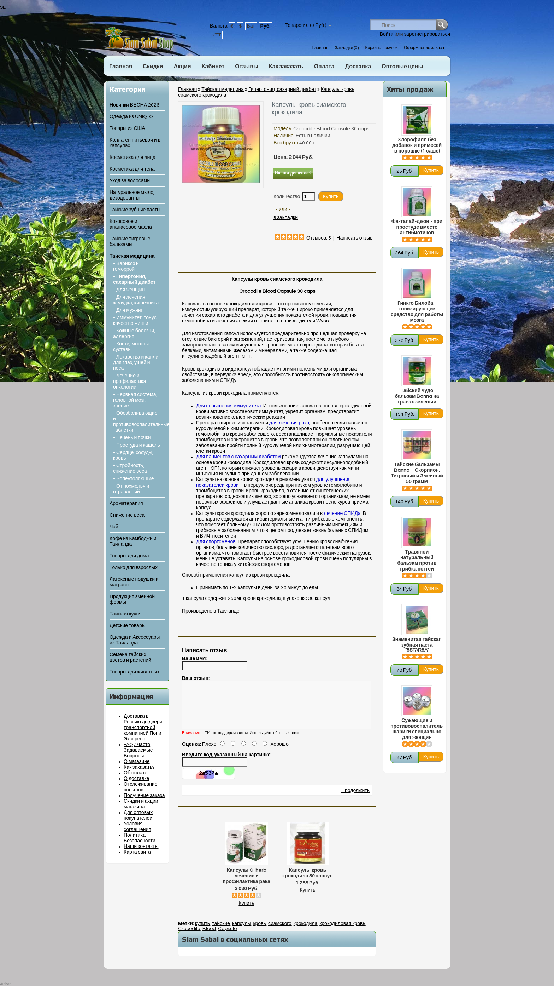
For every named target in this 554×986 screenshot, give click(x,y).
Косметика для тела (132, 169)
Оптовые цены (402, 66)
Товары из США (127, 128)
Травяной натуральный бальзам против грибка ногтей (416, 561)
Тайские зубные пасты (135, 209)
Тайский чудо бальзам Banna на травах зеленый (417, 396)
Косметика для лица (132, 157)
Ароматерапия (126, 503)
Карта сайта (137, 852)
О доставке (136, 778)
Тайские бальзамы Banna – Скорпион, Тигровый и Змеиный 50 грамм (417, 473)
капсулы (241, 932)
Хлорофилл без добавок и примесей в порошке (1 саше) (417, 145)
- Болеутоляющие (133, 478)
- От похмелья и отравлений (131, 489)
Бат (251, 26)
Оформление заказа (424, 48)
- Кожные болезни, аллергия (134, 333)
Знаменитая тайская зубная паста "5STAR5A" (417, 645)
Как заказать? (139, 767)
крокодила (305, 932)
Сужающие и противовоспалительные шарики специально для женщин (416, 729)
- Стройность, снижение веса (130, 468)
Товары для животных (134, 672)
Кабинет (213, 66)
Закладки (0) (347, 48)
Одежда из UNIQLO (131, 116)
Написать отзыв (354, 238)
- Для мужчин (128, 310)
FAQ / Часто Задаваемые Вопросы (138, 750)
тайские (221, 932)
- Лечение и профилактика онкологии (129, 381)
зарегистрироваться (427, 34)
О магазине (137, 761)
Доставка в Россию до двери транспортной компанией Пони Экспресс (143, 727)
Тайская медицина (132, 256)
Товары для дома (129, 556)
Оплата (324, 66)
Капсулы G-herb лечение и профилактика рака (246, 884)
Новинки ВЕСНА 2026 (134, 105)
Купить (246, 912)
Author (5, 984)
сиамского (279, 932)
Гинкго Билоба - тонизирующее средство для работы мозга (417, 312)
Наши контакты (141, 846)
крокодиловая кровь (342, 932)
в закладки (285, 217)
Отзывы (246, 66)
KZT (216, 35)
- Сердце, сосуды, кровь (133, 455)
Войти (387, 34)
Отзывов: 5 (318, 238)
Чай (114, 526)
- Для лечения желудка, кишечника (136, 300)
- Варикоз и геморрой (126, 266)
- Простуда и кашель (136, 445)
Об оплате (135, 772)
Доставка (358, 66)
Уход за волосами (130, 180)
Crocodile (189, 937)
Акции (182, 66)
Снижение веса (127, 515)
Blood (209, 937)
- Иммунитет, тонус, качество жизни (135, 320)
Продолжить (355, 799)
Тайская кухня (126, 614)
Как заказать (286, 66)
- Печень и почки (132, 437)
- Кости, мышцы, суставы (131, 347)
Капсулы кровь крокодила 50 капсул (307, 881)
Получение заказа (144, 795)
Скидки (153, 66)
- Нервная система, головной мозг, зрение (135, 400)
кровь (259, 932)
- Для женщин (129, 289)
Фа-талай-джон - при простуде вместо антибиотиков (417, 227)
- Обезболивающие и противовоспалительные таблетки (137, 422)
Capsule (227, 937)
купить (202, 932)
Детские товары (128, 625)
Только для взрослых (134, 567)
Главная (320, 48)
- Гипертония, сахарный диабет (134, 279)
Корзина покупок (381, 48)
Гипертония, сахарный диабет (282, 89)
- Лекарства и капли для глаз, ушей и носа (135, 363)
